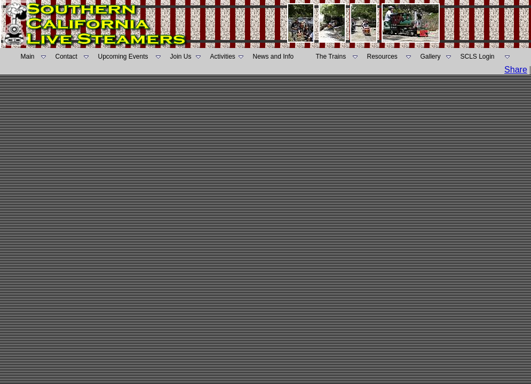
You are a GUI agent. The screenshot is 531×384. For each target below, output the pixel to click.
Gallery (431, 56)
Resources (382, 56)
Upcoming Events (123, 56)
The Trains (331, 56)
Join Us (181, 56)
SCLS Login (478, 56)
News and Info (273, 56)
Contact (66, 56)
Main (28, 56)
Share (515, 69)
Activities (222, 56)
